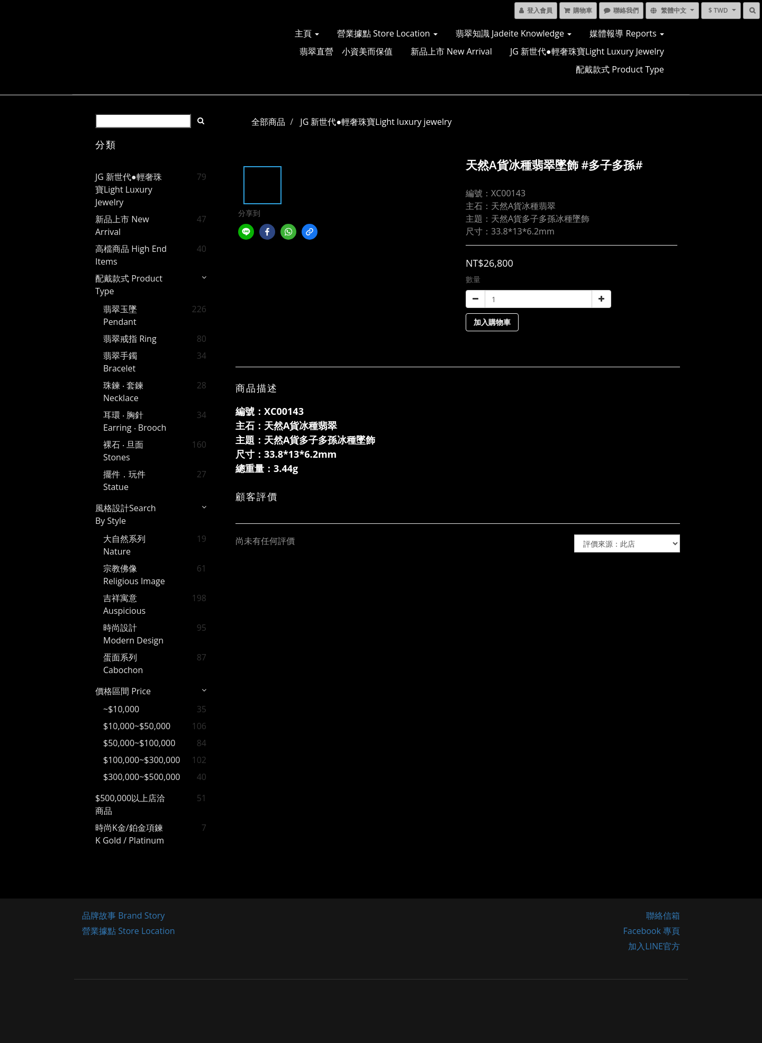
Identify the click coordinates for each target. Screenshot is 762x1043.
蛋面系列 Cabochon (123, 663)
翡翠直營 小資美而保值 (346, 51)
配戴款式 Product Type (620, 69)
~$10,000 (121, 709)
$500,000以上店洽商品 (130, 804)
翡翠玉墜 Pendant (120, 315)
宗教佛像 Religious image (134, 575)
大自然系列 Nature (124, 545)
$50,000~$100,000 (136, 743)
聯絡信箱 (663, 915)
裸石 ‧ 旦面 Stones (123, 451)
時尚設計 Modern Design (133, 634)
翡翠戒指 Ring (130, 338)
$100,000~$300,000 (136, 760)
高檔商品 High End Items (131, 255)
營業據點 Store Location (387, 33)
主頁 (307, 33)
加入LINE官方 (654, 946)
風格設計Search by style (125, 514)
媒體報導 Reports (626, 33)
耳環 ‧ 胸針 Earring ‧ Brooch (134, 421)
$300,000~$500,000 (136, 777)
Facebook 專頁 (651, 931)
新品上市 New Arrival (451, 51)
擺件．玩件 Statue (124, 480)
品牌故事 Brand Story (123, 915)
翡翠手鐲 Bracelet (120, 362)
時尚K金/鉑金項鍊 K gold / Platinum (129, 834)
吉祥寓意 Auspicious (124, 604)
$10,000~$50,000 (136, 726)
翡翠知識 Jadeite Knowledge (514, 33)
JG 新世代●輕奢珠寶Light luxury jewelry (587, 51)
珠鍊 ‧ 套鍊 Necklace (123, 391)
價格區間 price (123, 691)
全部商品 (268, 122)
